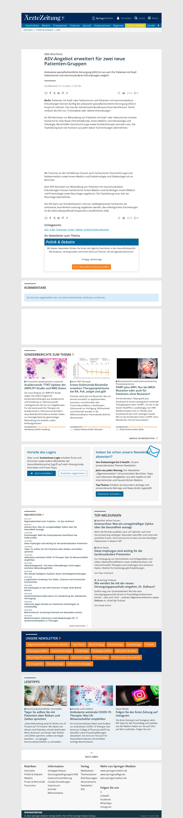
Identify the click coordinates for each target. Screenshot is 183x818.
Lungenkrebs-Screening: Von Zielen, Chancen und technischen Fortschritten (54, 581)
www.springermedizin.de (113, 771)
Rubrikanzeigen (89, 778)
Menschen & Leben (126, 651)
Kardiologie (82, 651)
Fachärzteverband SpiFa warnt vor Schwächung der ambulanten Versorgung (55, 597)
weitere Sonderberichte (144, 438)
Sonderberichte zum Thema (47, 354)
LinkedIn (104, 796)
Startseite (29, 771)
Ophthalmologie (80, 657)
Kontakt (52, 789)
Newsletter (87, 785)
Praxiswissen (60, 25)
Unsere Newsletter (42, 638)
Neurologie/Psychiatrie (40, 657)
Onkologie (61, 229)
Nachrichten (32, 25)
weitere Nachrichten (79, 626)
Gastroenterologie (61, 651)
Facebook (105, 799)
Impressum (54, 785)
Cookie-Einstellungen (59, 782)
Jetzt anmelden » (41, 473)
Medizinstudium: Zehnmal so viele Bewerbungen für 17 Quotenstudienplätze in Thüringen (51, 619)
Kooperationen (102, 25)
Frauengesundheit (37, 651)
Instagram (105, 807)
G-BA (52, 229)
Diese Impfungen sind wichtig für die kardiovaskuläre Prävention (55, 543)
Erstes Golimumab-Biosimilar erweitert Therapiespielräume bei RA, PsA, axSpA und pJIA (89, 388)
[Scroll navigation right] (158, 26)
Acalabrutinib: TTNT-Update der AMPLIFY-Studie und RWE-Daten (45, 386)
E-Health (149, 644)
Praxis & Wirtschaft (34, 782)
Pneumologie (101, 657)
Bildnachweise (55, 793)
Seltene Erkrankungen (79, 664)
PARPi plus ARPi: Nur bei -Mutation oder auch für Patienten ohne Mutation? (136, 390)
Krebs (71, 229)
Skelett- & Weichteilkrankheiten (92, 229)
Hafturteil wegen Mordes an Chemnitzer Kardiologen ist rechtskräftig (51, 605)
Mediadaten (87, 771)
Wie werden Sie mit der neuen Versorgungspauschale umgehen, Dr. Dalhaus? (124, 585)
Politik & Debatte (135, 25)
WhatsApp (106, 803)
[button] (152, 18)
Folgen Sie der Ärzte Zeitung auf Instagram (137, 714)
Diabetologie (134, 644)
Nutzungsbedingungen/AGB (63, 774)
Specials (87, 25)
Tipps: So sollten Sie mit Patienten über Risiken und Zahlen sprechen (53, 550)
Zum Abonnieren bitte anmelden (91, 267)
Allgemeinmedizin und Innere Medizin (48, 644)
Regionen (118, 25)
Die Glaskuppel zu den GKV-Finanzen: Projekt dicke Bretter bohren (53, 589)
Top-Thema (78, 644)
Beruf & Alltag (96, 644)
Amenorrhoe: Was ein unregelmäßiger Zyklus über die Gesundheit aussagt (50, 528)
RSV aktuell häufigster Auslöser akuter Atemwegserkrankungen (55, 574)
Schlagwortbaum (57, 771)
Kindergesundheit (102, 651)
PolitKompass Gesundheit (126, 657)
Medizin (46, 25)
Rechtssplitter (35, 664)
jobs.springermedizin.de (113, 778)
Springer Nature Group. (84, 816)
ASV (46, 229)
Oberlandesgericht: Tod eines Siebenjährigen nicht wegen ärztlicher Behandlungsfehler (52, 567)
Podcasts (75, 25)
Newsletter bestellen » (110, 494)
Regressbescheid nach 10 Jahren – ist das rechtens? (49, 521)
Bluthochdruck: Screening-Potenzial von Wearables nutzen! (53, 612)
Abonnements (88, 782)
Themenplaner (89, 774)
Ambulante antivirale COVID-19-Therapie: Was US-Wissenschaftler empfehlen (56, 558)
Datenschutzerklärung (60, 778)
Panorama (30, 785)
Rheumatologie (55, 664)
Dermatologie (115, 644)
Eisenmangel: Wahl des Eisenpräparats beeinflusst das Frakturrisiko (50, 536)
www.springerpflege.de (112, 774)
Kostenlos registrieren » (73, 473)
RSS (83, 789)
